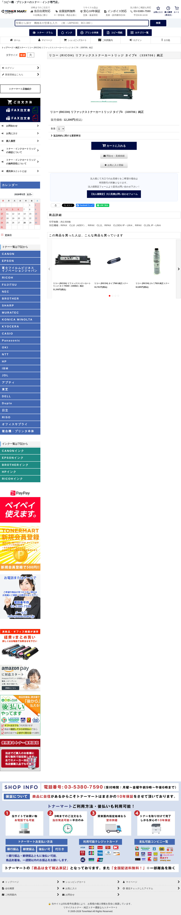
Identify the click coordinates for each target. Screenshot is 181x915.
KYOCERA (10, 326)
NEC (5, 291)
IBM (5, 368)
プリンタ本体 (89, 32)
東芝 (5, 389)
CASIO (7, 333)
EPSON (8, 260)
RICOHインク (12, 478)
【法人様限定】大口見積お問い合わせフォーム (114, 194)
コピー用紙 (114, 32)
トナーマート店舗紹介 (20, 89)
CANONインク (13, 450)
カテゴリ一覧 (139, 32)
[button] (166, 40)
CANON (8, 253)
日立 (5, 410)
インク (66, 32)
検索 (158, 23)
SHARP (8, 305)
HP (4, 361)
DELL (6, 396)
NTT (5, 354)
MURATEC (10, 312)
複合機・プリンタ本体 (18, 431)
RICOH (7, 277)
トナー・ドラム (42, 32)
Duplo (7, 403)
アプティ (8, 382)
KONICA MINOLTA (17, 319)
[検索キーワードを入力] (82, 23)
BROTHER (10, 298)
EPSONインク (13, 457)
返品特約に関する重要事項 (65, 135)
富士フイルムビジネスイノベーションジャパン (19, 269)
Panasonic (11, 340)
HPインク (9, 471)
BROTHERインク (15, 464)
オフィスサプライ (15, 424)
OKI (5, 347)
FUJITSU (9, 284)
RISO (6, 417)
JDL (5, 375)
